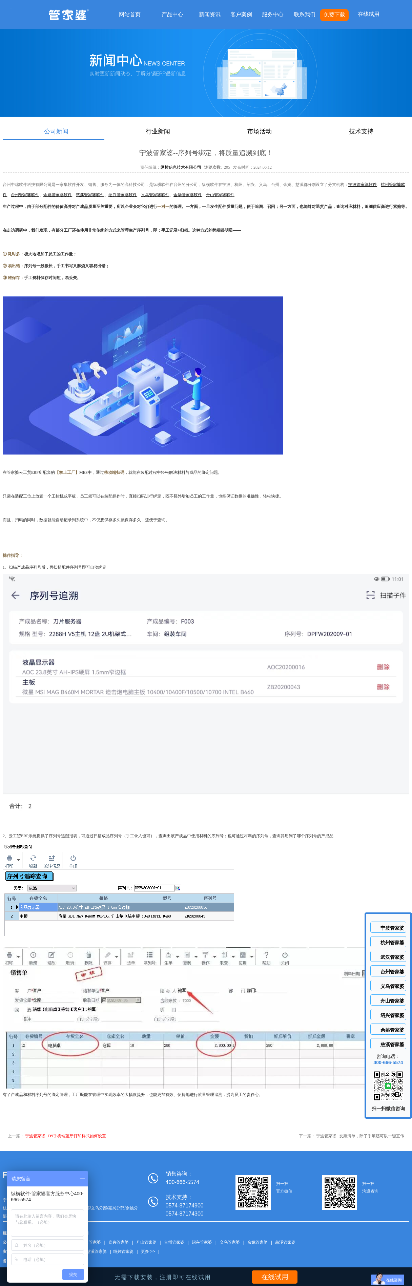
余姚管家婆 (257, 1242)
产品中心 (172, 14)
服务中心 (273, 14)
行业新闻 (158, 131)
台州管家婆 (174, 1242)
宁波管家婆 (392, 928)
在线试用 (368, 14)
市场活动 (259, 131)
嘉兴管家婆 (118, 1242)
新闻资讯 (210, 14)
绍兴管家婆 (202, 1242)
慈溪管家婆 (285, 1242)
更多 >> (148, 1251)
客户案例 (241, 14)
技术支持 (361, 131)
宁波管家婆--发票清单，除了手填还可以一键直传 (360, 1136)
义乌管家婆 (230, 1242)
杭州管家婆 (392, 942)
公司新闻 (56, 131)
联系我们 (304, 14)
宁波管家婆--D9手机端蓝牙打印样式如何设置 (65, 1136)
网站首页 (130, 14)
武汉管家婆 (91, 1242)
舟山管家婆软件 (220, 194)
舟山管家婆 (146, 1242)
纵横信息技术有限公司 (181, 167)
